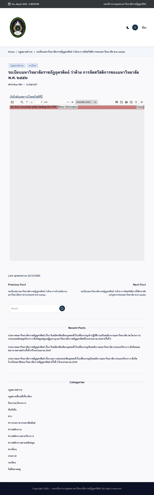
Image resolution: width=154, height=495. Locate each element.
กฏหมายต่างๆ (17, 65)
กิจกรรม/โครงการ (17, 402)
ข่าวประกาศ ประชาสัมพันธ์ (21, 422)
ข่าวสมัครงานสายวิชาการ (21, 435)
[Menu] (144, 27)
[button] (62, 308)
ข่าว (10, 416)
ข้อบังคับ (12, 409)
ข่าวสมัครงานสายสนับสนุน (21, 442)
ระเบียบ (32, 65)
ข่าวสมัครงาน (15, 429)
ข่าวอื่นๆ (12, 449)
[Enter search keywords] (37, 308)
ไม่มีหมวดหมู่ (14, 469)
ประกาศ (12, 455)
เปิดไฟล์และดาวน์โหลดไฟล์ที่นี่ (26, 96)
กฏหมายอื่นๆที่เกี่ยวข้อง (20, 396)
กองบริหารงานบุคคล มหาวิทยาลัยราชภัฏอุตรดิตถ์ (125, 4)
